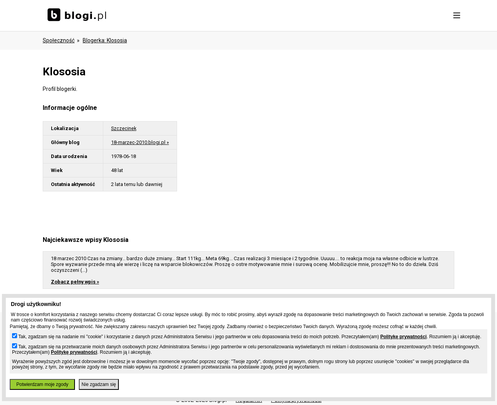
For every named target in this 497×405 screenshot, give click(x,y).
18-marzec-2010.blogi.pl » (140, 142)
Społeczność (59, 40)
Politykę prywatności (403, 336)
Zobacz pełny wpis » (75, 282)
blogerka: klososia (105, 40)
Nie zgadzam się (99, 384)
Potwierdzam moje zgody (42, 384)
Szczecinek (123, 128)
